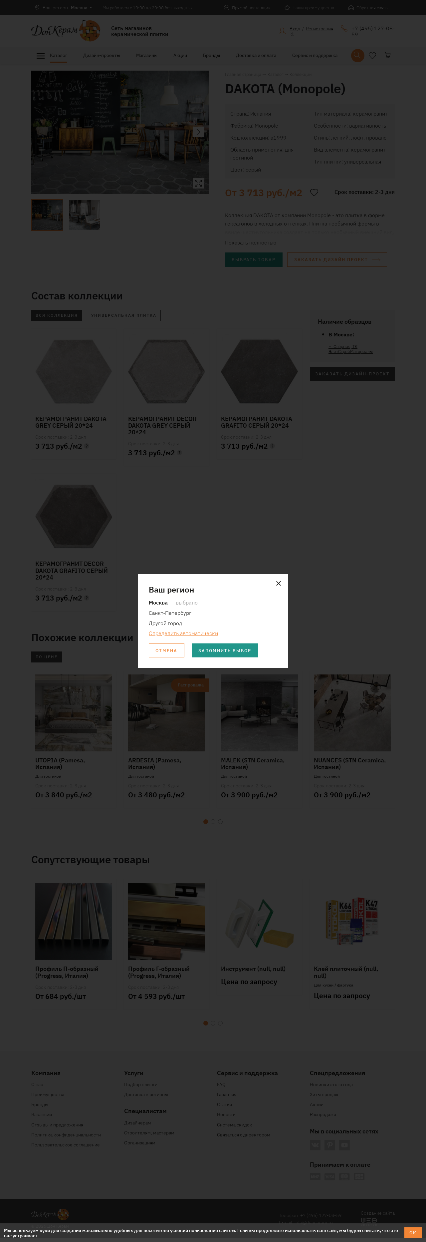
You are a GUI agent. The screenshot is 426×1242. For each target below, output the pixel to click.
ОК (412, 1232)
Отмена (167, 650)
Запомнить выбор (229, 650)
